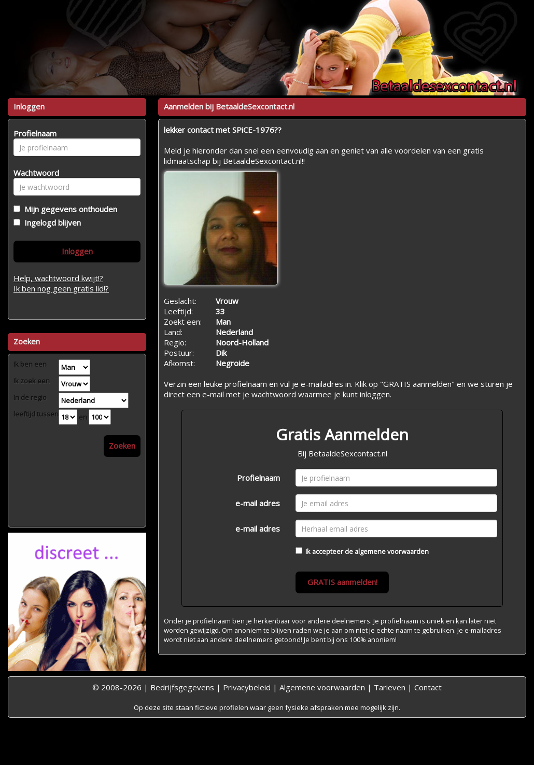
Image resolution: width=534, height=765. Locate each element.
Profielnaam (258, 477)
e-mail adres (257, 503)
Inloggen (77, 251)
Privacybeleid (247, 687)
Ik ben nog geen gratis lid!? (61, 288)
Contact (428, 687)
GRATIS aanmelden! (342, 582)
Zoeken (122, 445)
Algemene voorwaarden (322, 687)
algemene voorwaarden (392, 551)
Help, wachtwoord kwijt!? (58, 278)
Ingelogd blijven (50, 222)
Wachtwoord (33, 173)
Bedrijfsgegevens (182, 687)
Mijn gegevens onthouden (68, 209)
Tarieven (389, 687)
